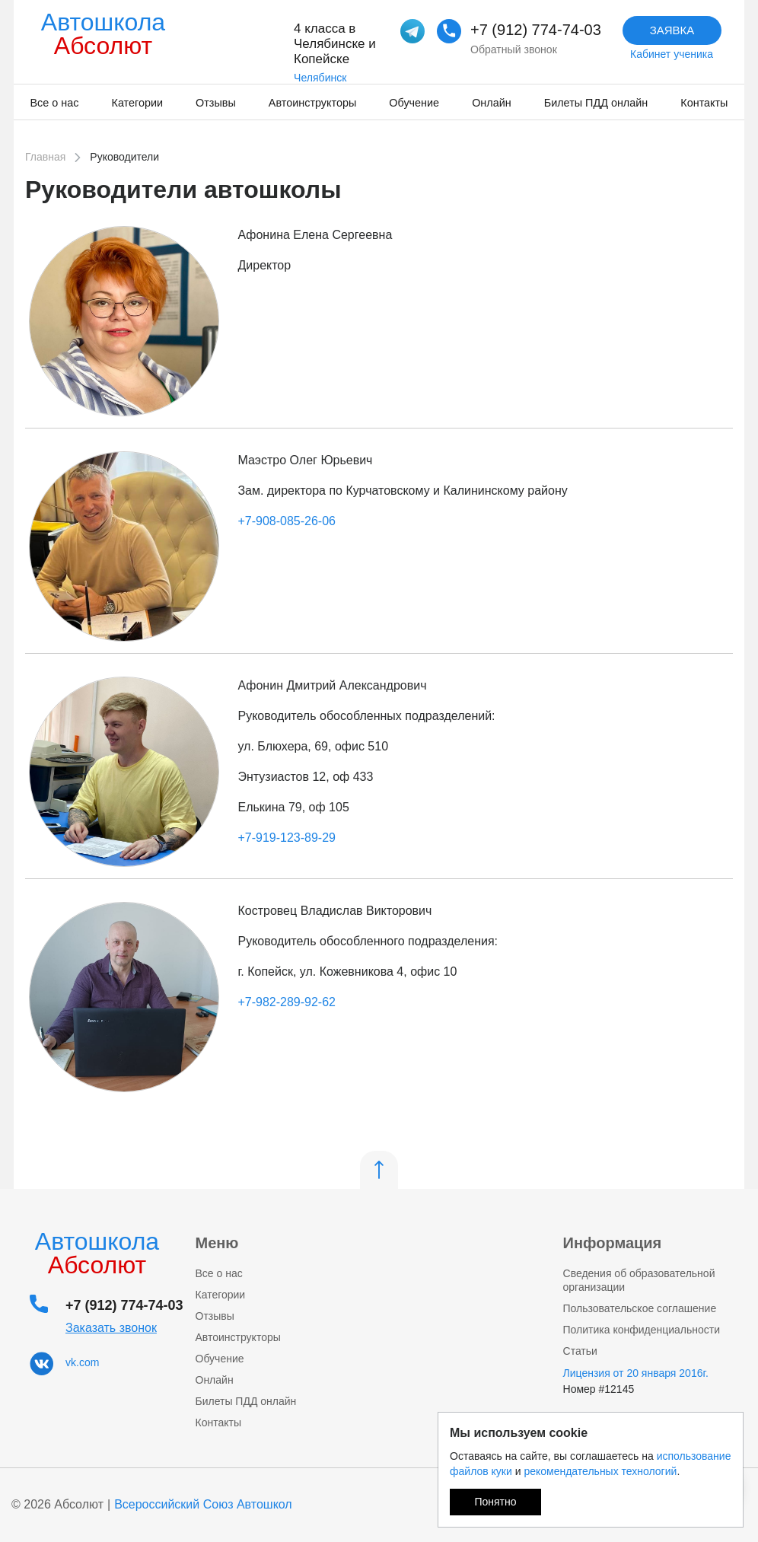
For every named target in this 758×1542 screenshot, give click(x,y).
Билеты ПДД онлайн (596, 103)
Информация (612, 1242)
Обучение (414, 103)
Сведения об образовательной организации (639, 1280)
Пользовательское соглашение (640, 1308)
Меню (217, 1242)
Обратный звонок (513, 49)
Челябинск (320, 78)
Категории (138, 103)
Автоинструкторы (312, 103)
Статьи (580, 1351)
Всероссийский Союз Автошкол (203, 1504)
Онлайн (491, 103)
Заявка (672, 30)
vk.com (82, 1362)
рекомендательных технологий (600, 1471)
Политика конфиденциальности (642, 1330)
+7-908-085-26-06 (286, 521)
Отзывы (216, 103)
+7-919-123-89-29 (286, 837)
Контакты (704, 103)
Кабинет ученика (671, 54)
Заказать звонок (111, 1327)
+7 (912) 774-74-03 (535, 29)
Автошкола (103, 33)
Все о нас (54, 103)
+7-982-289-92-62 (286, 1002)
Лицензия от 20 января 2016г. (636, 1373)
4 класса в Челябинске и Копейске (335, 43)
